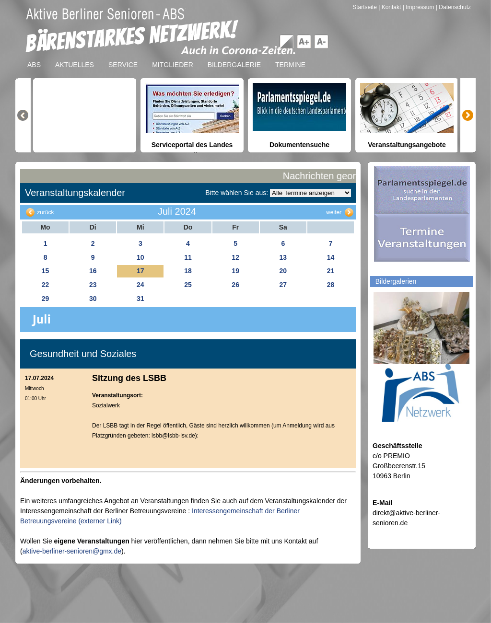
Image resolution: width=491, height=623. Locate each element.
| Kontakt (390, 7)
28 (331, 284)
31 (140, 298)
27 (283, 284)
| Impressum (418, 7)
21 (331, 271)
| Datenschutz (453, 7)
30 (93, 298)
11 (188, 257)
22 (45, 284)
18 (188, 271)
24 (140, 284)
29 (45, 298)
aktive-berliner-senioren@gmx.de (72, 551)
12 (235, 257)
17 (140, 271)
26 (235, 284)
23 (93, 284)
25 (188, 284)
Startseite (365, 7)
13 (283, 257)
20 (283, 271)
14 (331, 257)
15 (45, 271)
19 (235, 271)
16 (93, 271)
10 (140, 257)
